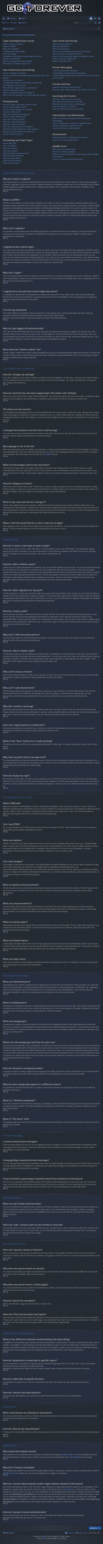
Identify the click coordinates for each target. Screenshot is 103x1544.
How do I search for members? (64, 106)
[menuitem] (91, 18)
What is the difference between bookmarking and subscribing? (71, 119)
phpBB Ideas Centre (11, 1473)
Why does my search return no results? (67, 102)
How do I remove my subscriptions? (66, 128)
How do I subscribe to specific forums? (67, 126)
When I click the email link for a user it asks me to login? (24, 95)
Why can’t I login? (10, 54)
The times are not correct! (13, 80)
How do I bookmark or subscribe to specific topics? (72, 123)
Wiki (23, 18)
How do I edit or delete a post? (15, 107)
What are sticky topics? (12, 158)
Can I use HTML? (10, 146)
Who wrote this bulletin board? (64, 149)
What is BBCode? (10, 143)
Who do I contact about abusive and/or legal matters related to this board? (75, 155)
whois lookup (67, 1489)
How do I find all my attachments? (65, 140)
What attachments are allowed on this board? (69, 137)
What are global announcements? (16, 153)
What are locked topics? (12, 161)
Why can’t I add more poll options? (16, 114)
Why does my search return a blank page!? (69, 104)
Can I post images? (10, 151)
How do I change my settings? (14, 73)
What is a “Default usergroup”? (64, 59)
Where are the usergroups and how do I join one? (71, 51)
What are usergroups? (61, 49)
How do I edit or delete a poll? (14, 117)
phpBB (47, 454)
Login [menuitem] (95, 19)
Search (6, 22)
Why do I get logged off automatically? (17, 61)
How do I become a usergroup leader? (67, 54)
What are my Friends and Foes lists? (66, 87)
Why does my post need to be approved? (19, 132)
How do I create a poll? (12, 112)
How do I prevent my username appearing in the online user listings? (26, 76)
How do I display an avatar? (13, 90)
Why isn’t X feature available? (63, 152)
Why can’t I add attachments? (14, 122)
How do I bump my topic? (13, 134)
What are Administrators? (62, 44)
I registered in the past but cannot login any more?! (22, 56)
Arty (44, 1538)
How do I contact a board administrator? (67, 159)
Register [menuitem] (99, 19)
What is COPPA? (9, 46)
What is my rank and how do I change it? (18, 93)
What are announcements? (13, 156)
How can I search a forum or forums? (66, 99)
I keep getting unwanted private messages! (69, 73)
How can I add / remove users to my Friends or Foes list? (74, 90)
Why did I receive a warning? (14, 124)
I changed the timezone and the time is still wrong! (22, 83)
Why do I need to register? (13, 44)
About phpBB (74, 1457)
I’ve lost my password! (11, 59)
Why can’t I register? (11, 49)
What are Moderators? (61, 46)
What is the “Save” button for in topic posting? (20, 129)
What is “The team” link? (61, 61)
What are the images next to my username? (20, 88)
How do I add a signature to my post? (17, 109)
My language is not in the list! (14, 85)
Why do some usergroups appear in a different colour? (73, 56)
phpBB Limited (67, 1455)
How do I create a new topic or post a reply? (20, 105)
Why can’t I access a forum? (14, 119)
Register (24, 22)
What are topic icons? (11, 163)
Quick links (4, 19)
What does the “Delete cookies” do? (17, 64)
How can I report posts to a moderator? (18, 127)
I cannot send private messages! (65, 70)
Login (15, 22)
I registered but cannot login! (14, 51)
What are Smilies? (10, 148)
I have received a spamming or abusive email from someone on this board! (75, 76)
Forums (13, 18)
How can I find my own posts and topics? (68, 109)
